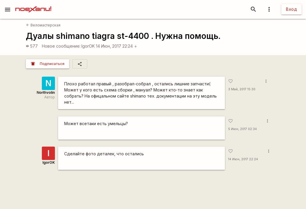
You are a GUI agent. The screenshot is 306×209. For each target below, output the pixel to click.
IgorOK (88, 46)
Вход (291, 9)
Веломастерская (43, 25)
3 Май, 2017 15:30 (241, 89)
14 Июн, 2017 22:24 (116, 46)
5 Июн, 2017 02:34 (242, 129)
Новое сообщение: (61, 46)
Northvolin (46, 92)
